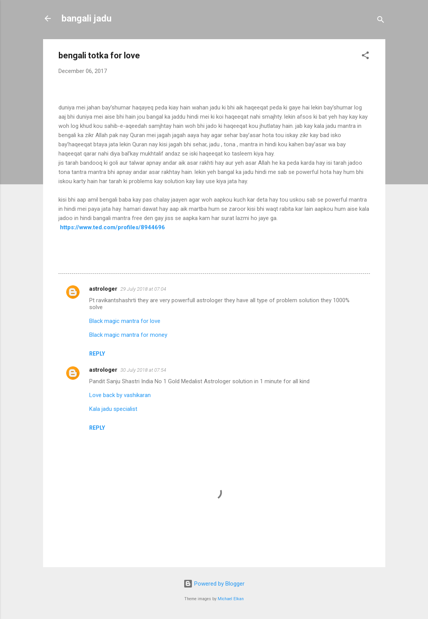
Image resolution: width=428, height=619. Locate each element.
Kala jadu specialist (113, 408)
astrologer (103, 288)
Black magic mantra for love (124, 321)
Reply (97, 354)
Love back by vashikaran (120, 395)
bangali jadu (87, 18)
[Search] (380, 21)
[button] (365, 57)
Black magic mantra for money (128, 334)
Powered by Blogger (214, 583)
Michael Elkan (231, 598)
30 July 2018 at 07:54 (143, 370)
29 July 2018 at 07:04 (143, 289)
